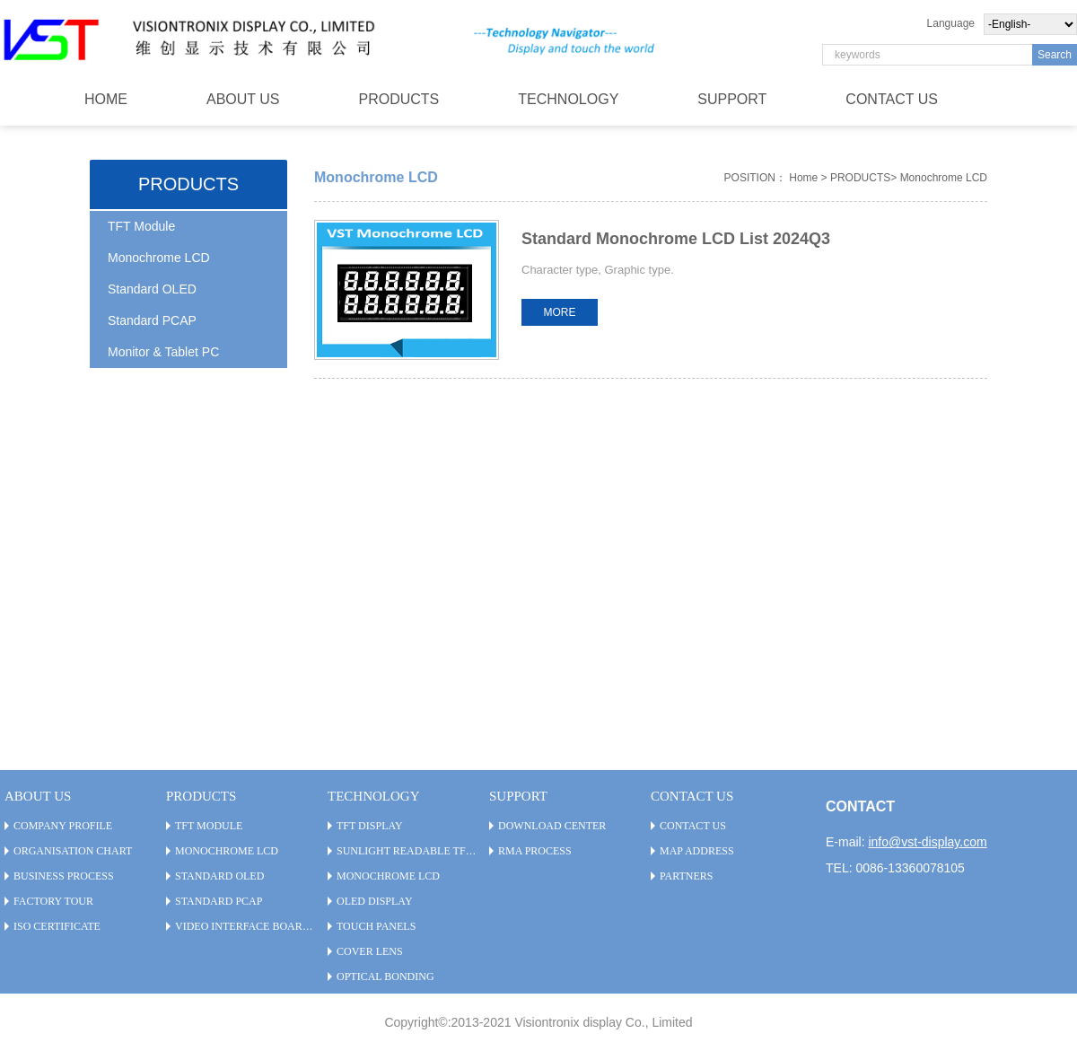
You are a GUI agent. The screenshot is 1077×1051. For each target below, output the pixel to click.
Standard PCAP (152, 320)
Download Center (552, 825)
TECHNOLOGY (568, 99)
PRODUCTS (399, 99)
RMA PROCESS (535, 851)
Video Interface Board (242, 926)
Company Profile (62, 825)
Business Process (63, 876)
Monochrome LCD (159, 257)
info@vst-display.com (927, 842)
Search (1055, 54)
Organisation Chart (72, 851)
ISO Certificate (57, 926)
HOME (105, 99)
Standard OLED (152, 289)
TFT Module (141, 226)
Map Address (697, 851)
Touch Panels (376, 926)
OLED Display (375, 901)
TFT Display (370, 825)
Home (803, 177)
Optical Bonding (385, 976)
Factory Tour (53, 901)
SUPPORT (731, 99)
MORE (560, 312)
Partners (687, 876)
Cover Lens (370, 951)
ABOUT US (243, 99)
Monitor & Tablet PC (163, 352)
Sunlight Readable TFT (404, 851)
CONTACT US (891, 99)
